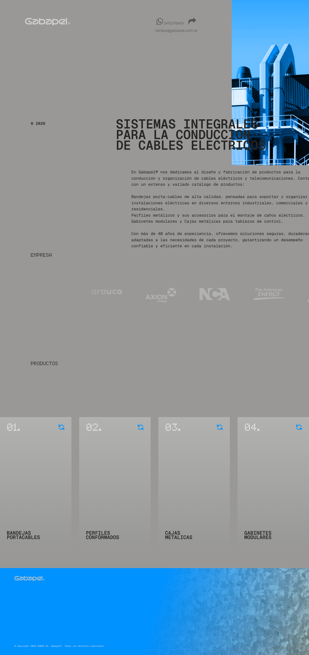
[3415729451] (171, 23)
